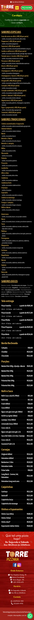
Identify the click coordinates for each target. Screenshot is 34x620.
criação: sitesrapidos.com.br (17, 615)
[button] (17, 8)
